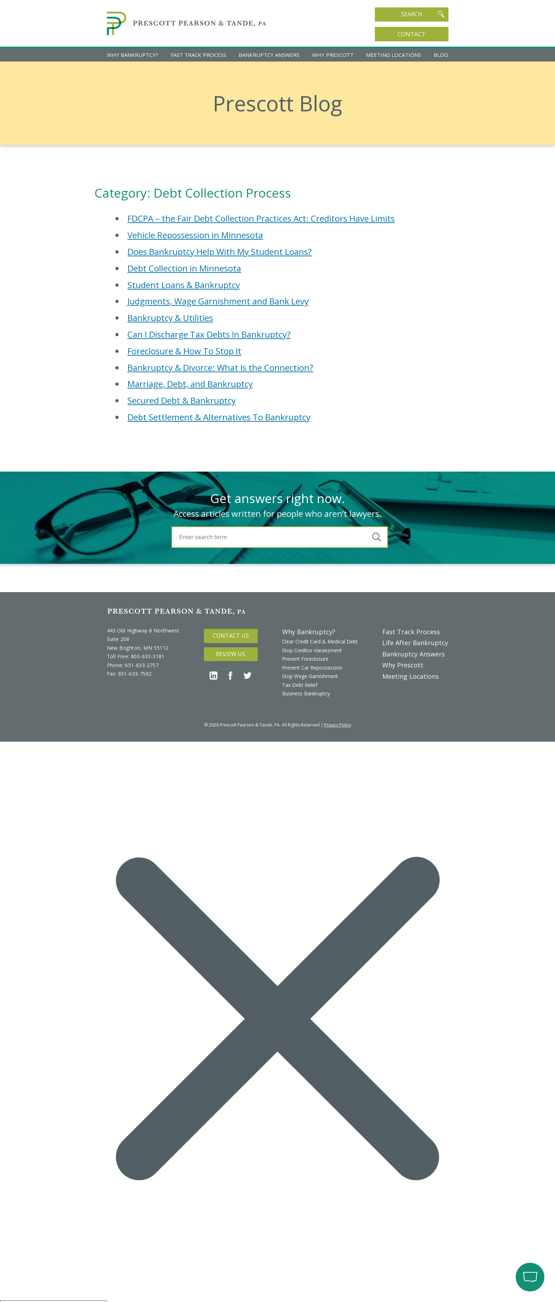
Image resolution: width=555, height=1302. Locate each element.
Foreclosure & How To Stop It (184, 351)
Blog (441, 54)
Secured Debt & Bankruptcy (181, 400)
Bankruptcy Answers (269, 54)
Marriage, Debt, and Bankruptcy (190, 384)
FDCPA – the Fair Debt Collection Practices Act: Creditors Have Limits (261, 218)
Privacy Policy (337, 725)
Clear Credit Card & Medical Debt (320, 641)
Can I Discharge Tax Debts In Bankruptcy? (209, 334)
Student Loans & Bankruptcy (183, 285)
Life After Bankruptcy (415, 642)
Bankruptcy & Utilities (170, 317)
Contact (411, 34)
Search (422, 14)
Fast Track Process (198, 54)
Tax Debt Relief (299, 685)
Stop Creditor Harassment (312, 650)
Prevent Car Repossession (312, 667)
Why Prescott (333, 54)
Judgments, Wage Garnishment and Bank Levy (218, 301)
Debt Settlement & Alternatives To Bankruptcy (218, 417)
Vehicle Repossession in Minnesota (195, 235)
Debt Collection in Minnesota (184, 268)
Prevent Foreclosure (305, 658)
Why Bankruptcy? (132, 54)
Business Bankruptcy (306, 693)
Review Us (230, 654)
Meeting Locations (393, 54)
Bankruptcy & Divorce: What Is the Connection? (220, 367)
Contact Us (231, 636)
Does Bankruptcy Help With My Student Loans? (219, 251)
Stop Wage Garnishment (310, 676)
